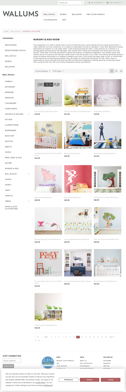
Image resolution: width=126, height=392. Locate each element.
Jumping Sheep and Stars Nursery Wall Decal (48, 154)
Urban (8, 201)
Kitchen (8, 119)
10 (74, 337)
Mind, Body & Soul (13, 158)
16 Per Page (57, 71)
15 (94, 337)
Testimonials (85, 366)
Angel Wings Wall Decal (102, 111)
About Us (83, 361)
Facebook (106, 363)
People (8, 152)
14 (90, 337)
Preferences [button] (48, 385)
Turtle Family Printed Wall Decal (46, 325)
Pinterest (107, 368)
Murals (63, 14)
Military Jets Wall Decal (72, 153)
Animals (9, 81)
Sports (8, 185)
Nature (8, 163)
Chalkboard (10, 103)
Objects (8, 147)
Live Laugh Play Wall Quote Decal (46, 111)
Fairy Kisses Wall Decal (72, 197)
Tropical (9, 196)
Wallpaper (77, 14)
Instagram (107, 361)
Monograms (10, 130)
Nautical (9, 141)
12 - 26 (37, 340)
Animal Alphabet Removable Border (76, 239)
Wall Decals (49, 14)
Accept (110, 380)
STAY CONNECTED (12, 356)
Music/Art (9, 136)
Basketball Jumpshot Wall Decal (105, 153)
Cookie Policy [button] (40, 383)
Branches (9, 98)
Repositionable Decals (15, 50)
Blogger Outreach (87, 368)
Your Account (62, 366)
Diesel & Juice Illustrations (11, 207)
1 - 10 (37, 337)
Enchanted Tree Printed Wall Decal (106, 197)
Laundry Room (11, 125)
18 (106, 337)
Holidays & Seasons (14, 114)
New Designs (11, 45)
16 (98, 337)
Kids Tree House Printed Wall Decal (106, 239)
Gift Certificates (86, 363)
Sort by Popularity (43, 71)
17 (102, 337)
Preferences (68, 380)
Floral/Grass (11, 109)
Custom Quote (50, 20)
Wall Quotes (11, 174)
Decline (89, 380)
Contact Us (61, 368)
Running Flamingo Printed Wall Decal (47, 239)
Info (64, 20)
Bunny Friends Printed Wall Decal (105, 281)
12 (82, 337)
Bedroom (9, 92)
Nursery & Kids (12, 168)
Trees (7, 190)
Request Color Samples (65, 361)
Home (6, 31)
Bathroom (10, 87)
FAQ (58, 363)
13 (86, 337)
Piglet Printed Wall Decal (43, 197)
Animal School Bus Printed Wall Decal (77, 111)
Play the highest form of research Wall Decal (48, 282)
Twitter (106, 366)
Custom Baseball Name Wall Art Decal (77, 281)
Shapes (8, 179)
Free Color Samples (96, 14)
